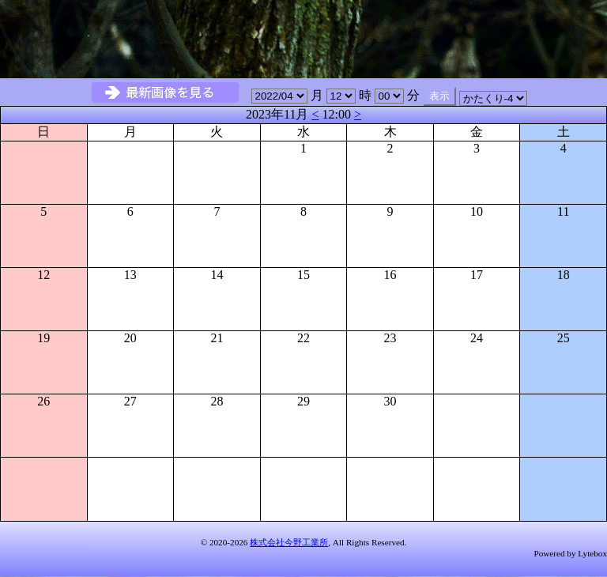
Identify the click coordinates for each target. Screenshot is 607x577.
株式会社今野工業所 (289, 542)
